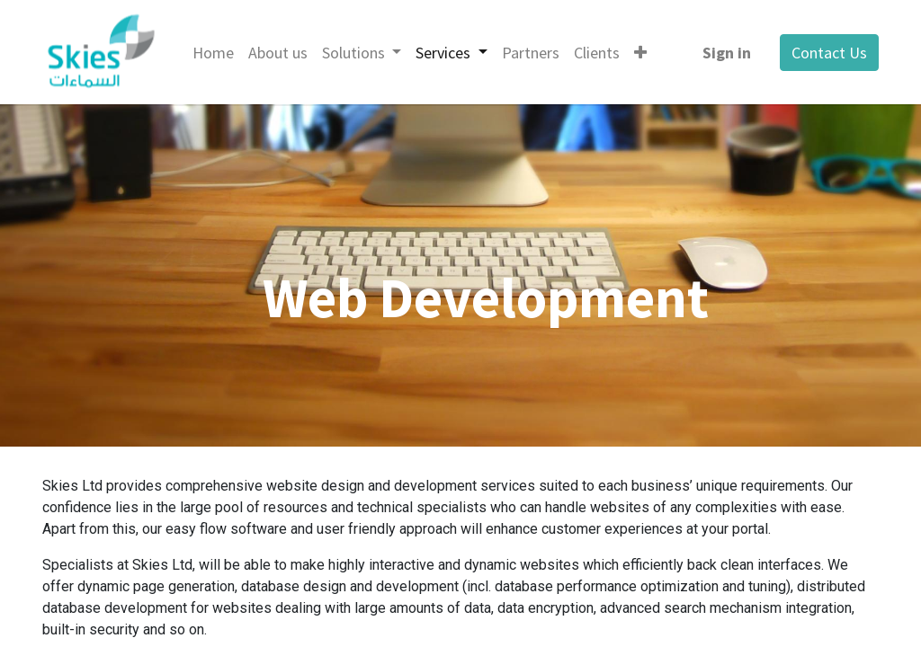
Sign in (726, 52)
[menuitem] (213, 52)
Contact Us (829, 52)
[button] (640, 52)
